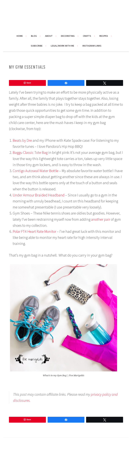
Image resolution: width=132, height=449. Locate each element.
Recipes (103, 35)
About (49, 35)
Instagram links (91, 45)
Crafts (87, 35)
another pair (100, 219)
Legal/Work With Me (62, 45)
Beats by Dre (22, 140)
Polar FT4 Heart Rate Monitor (35, 231)
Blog (34, 35)
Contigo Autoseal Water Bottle (35, 170)
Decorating (68, 35)
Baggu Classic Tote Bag (30, 152)
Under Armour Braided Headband (38, 195)
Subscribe (36, 45)
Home (19, 35)
